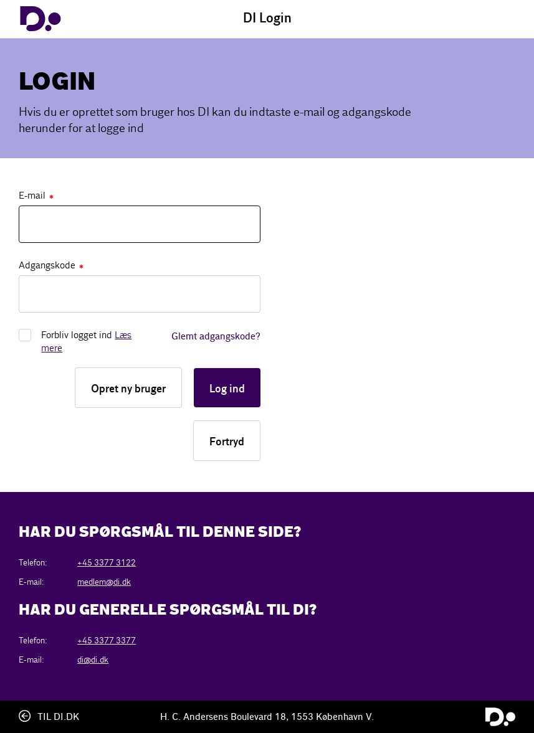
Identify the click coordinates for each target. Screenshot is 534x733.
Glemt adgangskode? (215, 337)
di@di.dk (92, 660)
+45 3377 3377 (106, 640)
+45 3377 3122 (106, 562)
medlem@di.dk (104, 582)
